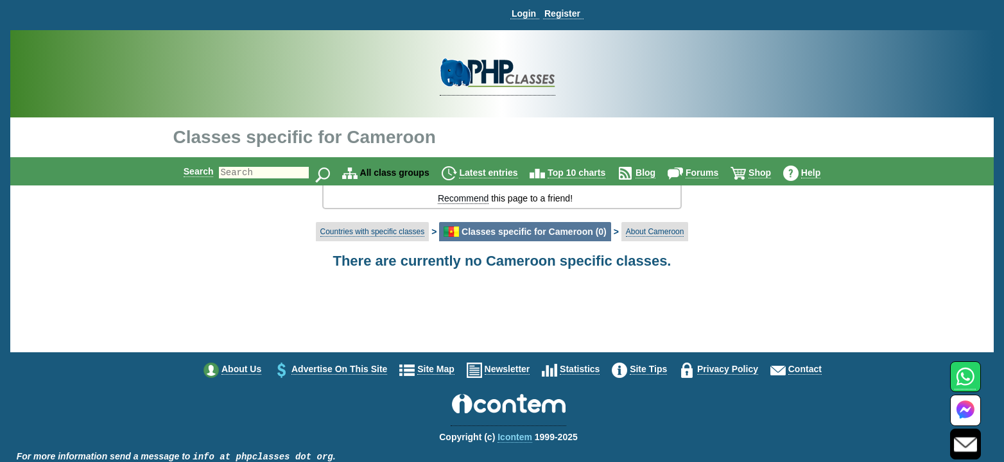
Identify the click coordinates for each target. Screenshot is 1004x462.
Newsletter (507, 369)
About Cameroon (655, 231)
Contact (805, 369)
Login (524, 13)
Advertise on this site (339, 369)
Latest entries (499, 172)
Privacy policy (727, 369)
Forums (713, 172)
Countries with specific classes (372, 231)
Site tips (648, 369)
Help (821, 172)
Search (188, 171)
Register (562, 13)
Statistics (580, 369)
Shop (770, 172)
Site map (435, 369)
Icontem (515, 437)
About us (241, 369)
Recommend (463, 198)
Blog (656, 172)
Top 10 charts (587, 172)
